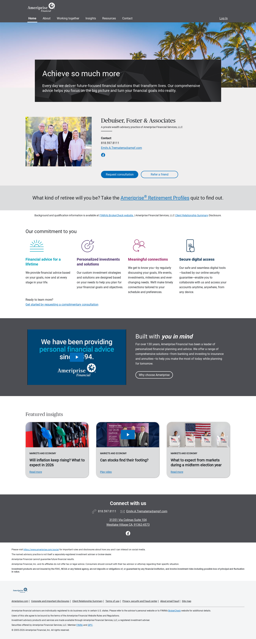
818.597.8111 (110, 143)
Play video (106, 471)
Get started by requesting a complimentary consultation (62, 304)
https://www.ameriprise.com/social (41, 549)
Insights (91, 18)
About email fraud (169, 601)
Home (32, 18)
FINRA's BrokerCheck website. (116, 215)
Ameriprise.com (20, 601)
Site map (186, 601)
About (46, 18)
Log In (223, 18)
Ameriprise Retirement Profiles (155, 198)
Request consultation (120, 174)
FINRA (79, 625)
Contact (127, 18)
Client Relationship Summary (191, 215)
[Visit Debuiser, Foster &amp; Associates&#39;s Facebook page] (128, 533)
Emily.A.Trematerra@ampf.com (121, 148)
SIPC (90, 625)
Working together (68, 18)
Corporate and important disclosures (50, 601)
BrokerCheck (174, 610)
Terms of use (112, 601)
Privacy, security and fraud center (139, 601)
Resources (109, 18)
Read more (35, 471)
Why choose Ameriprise (154, 375)
